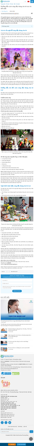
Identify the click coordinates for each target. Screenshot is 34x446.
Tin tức (7, 4)
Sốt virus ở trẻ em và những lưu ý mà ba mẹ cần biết (18, 347)
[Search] (25, 1)
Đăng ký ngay (17, 291)
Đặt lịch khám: (6, 417)
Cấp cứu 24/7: (7, 412)
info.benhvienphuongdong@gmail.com (10, 368)
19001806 (9, 262)
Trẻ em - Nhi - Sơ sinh (15, 4)
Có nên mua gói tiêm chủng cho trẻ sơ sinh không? (18, 341)
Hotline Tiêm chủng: (7, 414)
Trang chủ (3, 4)
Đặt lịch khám (21, 444)
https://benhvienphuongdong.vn (10, 264)
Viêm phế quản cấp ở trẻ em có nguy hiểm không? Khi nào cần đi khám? (15, 320)
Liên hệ (25, 426)
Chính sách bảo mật (12, 426)
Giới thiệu (20, 426)
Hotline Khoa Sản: (7, 415)
